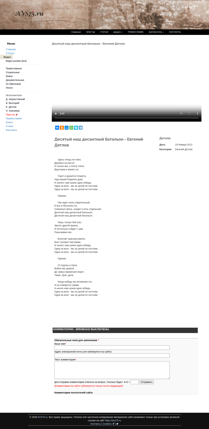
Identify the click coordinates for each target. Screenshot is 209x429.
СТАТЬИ (104, 32)
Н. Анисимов (13, 110)
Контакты (11, 130)
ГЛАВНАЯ (76, 32)
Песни (9, 87)
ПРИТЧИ (90, 32)
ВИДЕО (118, 32)
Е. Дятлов (11, 107)
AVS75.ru (43, 417)
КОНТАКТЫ (175, 32)
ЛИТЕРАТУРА (156, 32)
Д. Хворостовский (15, 99)
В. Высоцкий (12, 103)
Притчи (12, 114)
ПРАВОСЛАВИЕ (135, 32)
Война (9, 76)
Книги (9, 122)
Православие (14, 118)
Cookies (107, 423)
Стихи (9, 126)
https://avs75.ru (113, 420)
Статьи (10, 53)
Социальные (13, 72)
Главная (11, 49)
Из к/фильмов (13, 84)
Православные (14, 68)
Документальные (15, 80)
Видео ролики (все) (16, 61)
